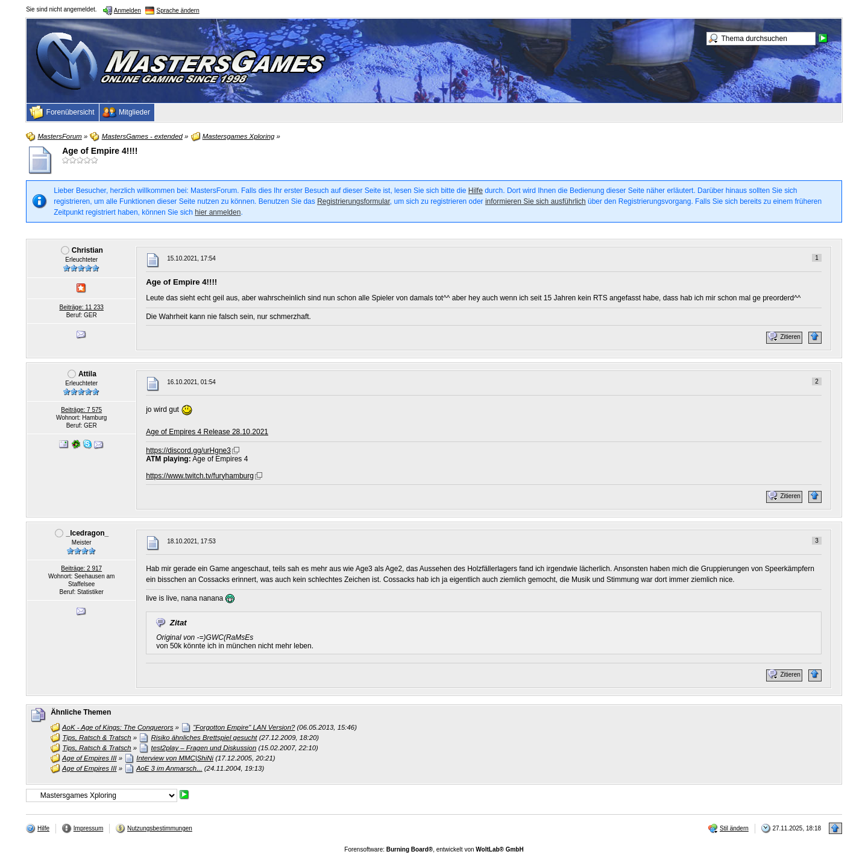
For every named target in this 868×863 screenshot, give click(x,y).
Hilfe (475, 190)
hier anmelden (218, 212)
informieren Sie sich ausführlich (535, 201)
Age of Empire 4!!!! (99, 151)
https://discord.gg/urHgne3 (188, 450)
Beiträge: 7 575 (81, 409)
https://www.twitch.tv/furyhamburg (200, 476)
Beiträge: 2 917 (81, 568)
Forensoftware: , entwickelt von (433, 849)
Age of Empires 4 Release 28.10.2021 (207, 432)
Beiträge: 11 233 (82, 307)
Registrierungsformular (353, 201)
